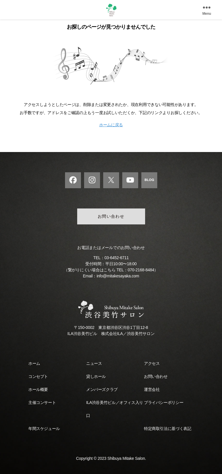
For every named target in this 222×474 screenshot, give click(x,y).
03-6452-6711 (116, 257)
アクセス (152, 363)
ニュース (94, 363)
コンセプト (38, 376)
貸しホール (96, 376)
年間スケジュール (44, 428)
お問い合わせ (111, 216)
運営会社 (152, 389)
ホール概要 (38, 389)
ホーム (34, 363)
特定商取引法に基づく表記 (167, 428)
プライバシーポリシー (163, 402)
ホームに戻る (111, 124)
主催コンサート (42, 402)
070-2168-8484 (141, 270)
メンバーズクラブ (102, 389)
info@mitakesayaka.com (118, 276)
